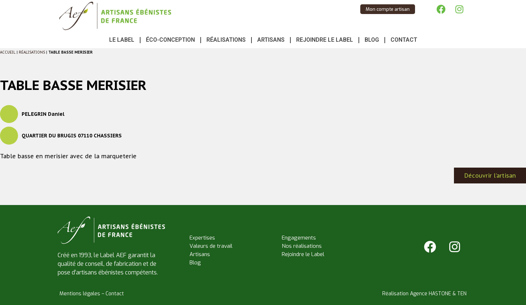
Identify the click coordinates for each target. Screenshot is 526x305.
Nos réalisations (302, 246)
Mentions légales (79, 293)
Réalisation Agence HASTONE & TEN (424, 293)
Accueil (7, 52)
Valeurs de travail (211, 246)
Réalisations (226, 39)
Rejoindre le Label (324, 39)
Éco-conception (170, 39)
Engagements (299, 237)
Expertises (202, 237)
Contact (404, 39)
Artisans (271, 39)
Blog (372, 39)
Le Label (121, 39)
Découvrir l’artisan (490, 175)
